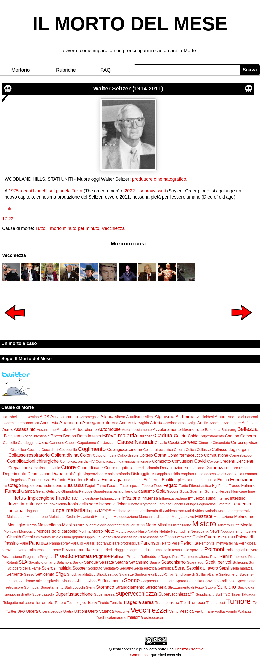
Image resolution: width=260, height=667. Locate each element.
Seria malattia (241, 568)
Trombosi (196, 602)
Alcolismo (135, 416)
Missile (164, 525)
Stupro (210, 587)
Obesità (14, 537)
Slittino (80, 581)
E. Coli (45, 480)
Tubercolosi (215, 603)
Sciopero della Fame (24, 568)
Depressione (39, 473)
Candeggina (28, 443)
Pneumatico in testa (164, 550)
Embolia (93, 479)
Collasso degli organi (231, 449)
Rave (214, 557)
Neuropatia (199, 531)
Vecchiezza (113, 228)
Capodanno (86, 443)
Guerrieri (197, 491)
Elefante (58, 479)
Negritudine (180, 531)
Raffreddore (150, 557)
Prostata (83, 556)
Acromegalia (89, 417)
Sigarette (126, 574)
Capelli (70, 443)
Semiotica (166, 568)
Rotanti (12, 562)
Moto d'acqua (126, 531)
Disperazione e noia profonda (106, 474)
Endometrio (133, 480)
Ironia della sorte (83, 504)
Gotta (183, 491)
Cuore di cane (90, 467)
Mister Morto (181, 525)
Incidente (67, 498)
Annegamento (96, 422)
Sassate (106, 562)
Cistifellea (18, 450)
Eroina (223, 479)
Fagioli (90, 486)
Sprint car (32, 587)
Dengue (245, 468)
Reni (224, 556)
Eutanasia (73, 485)
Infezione (131, 498)
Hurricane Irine (243, 491)
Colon (86, 455)
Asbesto (216, 423)
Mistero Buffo (229, 525)
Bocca (56, 436)
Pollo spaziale (192, 550)
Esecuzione (242, 479)
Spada (181, 581)
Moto (109, 531)
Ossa (169, 537)
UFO (21, 611)
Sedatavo (111, 568)
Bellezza (247, 429)
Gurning (211, 491)
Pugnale (101, 556)
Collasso (204, 450)
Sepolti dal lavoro (202, 568)
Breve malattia (119, 435)
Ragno (166, 557)
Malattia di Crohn (62, 517)
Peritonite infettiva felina (218, 543)
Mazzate (203, 516)
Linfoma (16, 510)
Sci (251, 562)
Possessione (12, 557)
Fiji (214, 485)
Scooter (80, 568)
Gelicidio (53, 491)
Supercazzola (43, 594)
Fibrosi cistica (200, 486)
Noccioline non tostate (238, 531)
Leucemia (241, 503)
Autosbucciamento (137, 430)
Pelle (176, 543)
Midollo (68, 525)
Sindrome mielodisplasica (40, 581)
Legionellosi (206, 504)
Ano (115, 423)
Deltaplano (195, 468)
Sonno (132, 580)
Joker (122, 504)
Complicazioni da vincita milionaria (123, 461)
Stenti (90, 587)
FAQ (105, 70)
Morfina (85, 531)
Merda (32, 525)
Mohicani (11, 531)
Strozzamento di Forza (186, 587)
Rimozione (238, 557)
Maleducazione (125, 517)
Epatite (168, 479)
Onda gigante (73, 537)
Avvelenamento (167, 429)
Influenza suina (201, 498)
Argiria (144, 423)
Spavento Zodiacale (219, 581)
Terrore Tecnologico (70, 603)
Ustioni (80, 611)
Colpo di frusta (104, 455)
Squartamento (52, 587)
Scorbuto (95, 568)
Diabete (59, 473)
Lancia (177, 504)
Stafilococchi (74, 587)
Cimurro (205, 443)
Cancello (10, 443)
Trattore (161, 603)
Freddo (234, 486)
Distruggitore (142, 473)
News (214, 531)
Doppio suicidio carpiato (174, 474)
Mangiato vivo (183, 517)
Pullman (118, 556)
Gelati (40, 491)
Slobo (92, 581)
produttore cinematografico (159, 179)
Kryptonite (148, 504)
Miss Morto (146, 525)
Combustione (216, 455)
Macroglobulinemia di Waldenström (155, 511)
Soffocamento (110, 580)
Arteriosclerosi (174, 423)
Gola (161, 491)
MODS (105, 510)
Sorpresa (148, 581)
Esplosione (32, 485)
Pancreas (38, 543)
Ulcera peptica (50, 611)
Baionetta (212, 430)
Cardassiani (106, 443)
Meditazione (223, 517)
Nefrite (164, 531)
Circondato (221, 443)
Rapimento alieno (195, 557)
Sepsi (224, 568)
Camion (232, 436)
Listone (42, 511)
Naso (142, 531)
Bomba (69, 436)
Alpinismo (164, 416)
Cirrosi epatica (244, 442)
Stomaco (105, 587)
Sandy (78, 562)
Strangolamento (129, 587)
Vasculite (122, 611)
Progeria (47, 557)
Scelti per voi (218, 562)
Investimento (22, 503)
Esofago (12, 485)
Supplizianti (205, 594)
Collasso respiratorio (29, 455)
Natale (153, 531)
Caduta (163, 435)
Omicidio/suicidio (47, 537)
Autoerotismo (85, 429)
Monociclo (27, 531)
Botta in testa (89, 436)
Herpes (224, 491)
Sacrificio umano (42, 562)
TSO (226, 594)
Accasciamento (64, 416)
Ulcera (32, 611)
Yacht (101, 617)
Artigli (191, 423)
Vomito (231, 611)
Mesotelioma (49, 525)
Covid (200, 461)
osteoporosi (153, 617)
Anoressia (128, 422)
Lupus (92, 510)
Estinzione (52, 485)
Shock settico (107, 574)
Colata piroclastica (158, 450)
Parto (166, 543)
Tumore (238, 601)
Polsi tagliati (235, 550)
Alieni (149, 417)
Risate (253, 557)
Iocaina (41, 504)
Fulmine (248, 485)
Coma (160, 455)
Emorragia (112, 479)
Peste (56, 550)
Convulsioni (182, 461)
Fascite (112, 486)
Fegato (170, 485)
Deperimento (14, 473)
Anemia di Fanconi (243, 417)
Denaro (232, 468)
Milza (80, 525)
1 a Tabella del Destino (20, 417)
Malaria (211, 511)
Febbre (147, 486)
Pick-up (97, 550)
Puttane (133, 557)
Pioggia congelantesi (130, 550)
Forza (223, 486)
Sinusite (68, 581)
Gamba (28, 491)
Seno (180, 568)
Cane (43, 442)
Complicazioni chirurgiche (33, 461)
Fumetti (12, 491)
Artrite (202, 422)
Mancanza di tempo (155, 517)
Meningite (16, 525)
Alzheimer (186, 416)
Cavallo (161, 443)
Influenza (149, 498)
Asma (7, 429)
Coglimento (92, 449)
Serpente (14, 574)
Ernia (212, 480)
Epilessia (183, 480)
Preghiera (31, 557)
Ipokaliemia (57, 504)
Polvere (252, 550)
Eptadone (199, 480)
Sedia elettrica (145, 568)
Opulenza (103, 537)
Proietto (64, 556)
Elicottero (76, 479)
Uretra (68, 611)
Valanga (106, 611)
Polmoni (214, 549)
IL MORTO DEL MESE (130, 23)
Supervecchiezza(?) (177, 594)
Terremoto (44, 602)
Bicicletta (12, 436)
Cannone (56, 443)
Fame (101, 486)
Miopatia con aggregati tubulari (110, 525)
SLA (23, 562)
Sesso (29, 574)
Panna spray (59, 543)
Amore (221, 416)
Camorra (248, 436)
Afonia (106, 416)
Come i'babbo (240, 455)
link (8, 208)
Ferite (183, 486)
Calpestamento (212, 436)
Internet (223, 498)
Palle (24, 543)
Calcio (180, 435)
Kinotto (133, 504)
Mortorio (20, 70)
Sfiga (61, 574)
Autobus (64, 429)
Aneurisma (70, 422)
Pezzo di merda (76, 549)
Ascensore (232, 423)
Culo (56, 468)
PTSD (230, 537)
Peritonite (189, 543)
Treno (174, 602)
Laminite (164, 504)
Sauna (155, 562)
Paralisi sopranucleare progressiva (112, 543)
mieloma (135, 617)
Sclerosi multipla (56, 568)
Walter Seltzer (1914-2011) (128, 88)
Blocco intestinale (35, 436)
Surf (218, 594)
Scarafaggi (195, 562)
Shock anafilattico (81, 574)
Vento (173, 611)
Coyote (213, 461)
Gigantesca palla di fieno (113, 491)
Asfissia (249, 422)
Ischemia (107, 504)
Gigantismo (144, 491)
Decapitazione (173, 467)
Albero (120, 417)
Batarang (228, 430)
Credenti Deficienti (236, 461)
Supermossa (104, 594)
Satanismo (138, 562)
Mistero (204, 524)
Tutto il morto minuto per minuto (67, 228)
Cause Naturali (135, 442)
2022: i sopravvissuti (145, 190)
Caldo (193, 436)
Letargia (223, 504)
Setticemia (44, 574)
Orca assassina (124, 537)
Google (172, 491)
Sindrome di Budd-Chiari (154, 574)
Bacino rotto (193, 429)
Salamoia (64, 562)
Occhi (27, 537)
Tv (255, 603)
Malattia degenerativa (235, 511)
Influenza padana (173, 498)
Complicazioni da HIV (77, 461)
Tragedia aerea (138, 602)
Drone (33, 479)
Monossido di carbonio (57, 531)
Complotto (161, 461)
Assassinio (25, 429)
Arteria (156, 422)
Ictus (20, 498)
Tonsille (116, 603)
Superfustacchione (74, 594)
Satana (121, 562)
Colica (191, 450)
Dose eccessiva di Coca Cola (218, 474)
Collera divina (65, 455)
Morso (97, 531)
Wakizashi (246, 611)
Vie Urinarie (204, 611)
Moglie (246, 525)
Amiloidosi (205, 417)
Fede (158, 486)
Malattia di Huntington (94, 517)
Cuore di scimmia (145, 468)
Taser (235, 594)
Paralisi (77, 543)
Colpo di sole (127, 455)
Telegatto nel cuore (18, 603)
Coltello (146, 455)
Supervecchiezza (136, 593)
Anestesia (49, 422)
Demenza (215, 467)
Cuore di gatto (117, 467)
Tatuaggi (248, 594)
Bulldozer (146, 436)
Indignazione (110, 498)
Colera (179, 450)
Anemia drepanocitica (21, 423)
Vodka (220, 611)
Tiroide (103, 603)
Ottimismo (183, 537)
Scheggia (240, 562)
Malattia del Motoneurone (27, 517)
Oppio (90, 537)
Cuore (68, 467)
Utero (93, 611)
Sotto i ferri (166, 581)
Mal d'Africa (194, 511)
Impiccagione (41, 498)
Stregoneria (156, 587)
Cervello (189, 442)
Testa (92, 602)
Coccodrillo (68, 450)
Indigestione (89, 498)
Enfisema (152, 479)
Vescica (186, 611)
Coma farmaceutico (185, 455)
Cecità (173, 442)
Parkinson (150, 543)
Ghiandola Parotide (76, 491)
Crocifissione (41, 468)
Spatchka (194, 581)
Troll (183, 603)
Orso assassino (150, 537)
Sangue (91, 562)
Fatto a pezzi (130, 486)
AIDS (44, 416)
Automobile (109, 429)
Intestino (237, 498)
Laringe (190, 504)
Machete (119, 511)
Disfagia (75, 474)
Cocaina (34, 450)
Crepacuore (19, 467)
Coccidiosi (49, 450)
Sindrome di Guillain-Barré (196, 574)
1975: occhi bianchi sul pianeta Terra (45, 190)
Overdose (214, 536)
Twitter (11, 611)
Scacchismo (173, 562)
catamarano (116, 617)
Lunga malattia (67, 510)
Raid (176, 557)
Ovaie (197, 537)
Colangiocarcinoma (124, 449)
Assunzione (46, 430)
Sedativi (126, 568)
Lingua (30, 511)
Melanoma (243, 516)
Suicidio (226, 587)
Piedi (109, 550)
